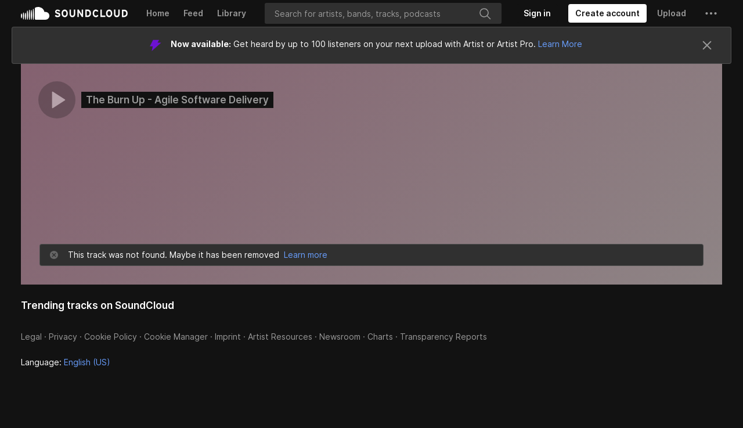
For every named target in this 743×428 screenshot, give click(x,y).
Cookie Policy (110, 336)
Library (231, 13)
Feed (193, 13)
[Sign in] (537, 13)
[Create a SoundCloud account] (607, 13)
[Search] (383, 13)
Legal (31, 336)
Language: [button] (65, 362)
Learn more (305, 255)
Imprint (228, 336)
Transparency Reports (443, 336)
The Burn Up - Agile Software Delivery (177, 100)
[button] (711, 13)
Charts (380, 336)
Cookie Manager (176, 336)
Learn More (560, 44)
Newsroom (339, 336)
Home (157, 13)
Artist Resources (280, 336)
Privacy (63, 336)
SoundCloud (74, 13)
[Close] (707, 45)
